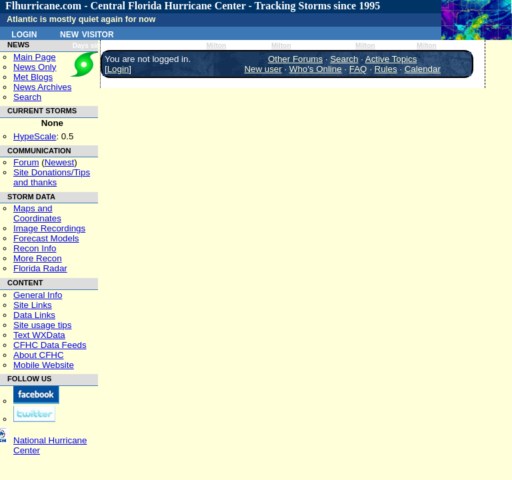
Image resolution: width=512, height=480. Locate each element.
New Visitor (87, 33)
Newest (59, 162)
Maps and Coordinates (37, 213)
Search (27, 97)
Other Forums (295, 59)
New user (262, 69)
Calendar (423, 69)
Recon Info (34, 248)
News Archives (42, 87)
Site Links (32, 305)
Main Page (34, 57)
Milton (216, 45)
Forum (26, 162)
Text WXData (39, 335)
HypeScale (34, 136)
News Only (34, 67)
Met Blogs (33, 77)
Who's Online (315, 69)
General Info (37, 295)
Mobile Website (43, 365)
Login (24, 33)
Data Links (34, 315)
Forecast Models (46, 238)
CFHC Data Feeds (50, 345)
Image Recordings (49, 228)
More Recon (37, 258)
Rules (386, 69)
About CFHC (38, 355)
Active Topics (391, 59)
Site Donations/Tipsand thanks (51, 177)
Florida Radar (40, 268)
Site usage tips (42, 325)
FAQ (358, 69)
